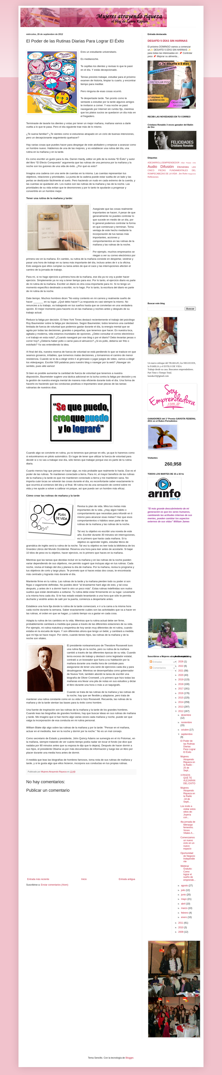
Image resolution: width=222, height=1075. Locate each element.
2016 (181, 693)
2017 (181, 688)
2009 (181, 932)
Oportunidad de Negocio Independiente (187, 857)
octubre (185, 729)
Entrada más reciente (38, 879)
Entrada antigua (127, 879)
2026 (181, 661)
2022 (181, 666)
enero (184, 917)
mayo (184, 899)
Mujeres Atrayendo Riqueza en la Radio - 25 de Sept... (187, 763)
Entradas (156, 662)
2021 (181, 670)
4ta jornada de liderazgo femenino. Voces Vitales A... (187, 827)
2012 (181, 711)
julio (183, 890)
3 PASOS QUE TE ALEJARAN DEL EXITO (187, 779)
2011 (181, 922)
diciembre (186, 715)
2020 (181, 675)
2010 (181, 927)
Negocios (192, 174)
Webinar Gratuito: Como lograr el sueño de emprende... (188, 873)
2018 (181, 684)
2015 (181, 697)
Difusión (167, 167)
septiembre (186, 734)
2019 (181, 679)
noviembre (186, 722)
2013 (181, 706)
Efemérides (183, 167)
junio (184, 894)
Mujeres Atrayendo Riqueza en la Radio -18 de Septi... (187, 795)
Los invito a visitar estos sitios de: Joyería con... (187, 812)
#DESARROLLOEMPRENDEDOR (163, 162)
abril (183, 903)
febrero (185, 912)
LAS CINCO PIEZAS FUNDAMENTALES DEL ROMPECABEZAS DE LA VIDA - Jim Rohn (172, 170)
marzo (184, 908)
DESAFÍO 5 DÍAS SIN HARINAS (168, 40)
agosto (184, 885)
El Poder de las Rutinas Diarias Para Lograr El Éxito (187, 746)
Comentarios (158, 668)
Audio (152, 167)
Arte (194, 163)
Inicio (84, 879)
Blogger (129, 1057)
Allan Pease (186, 163)
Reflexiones (153, 177)
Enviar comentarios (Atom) (54, 884)
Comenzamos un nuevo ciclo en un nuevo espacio (187, 843)
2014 (181, 702)
